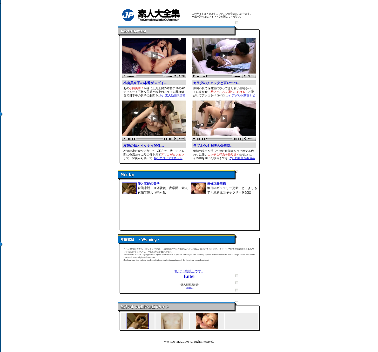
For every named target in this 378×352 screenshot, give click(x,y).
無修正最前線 (216, 183)
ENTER (189, 287)
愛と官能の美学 (149, 183)
